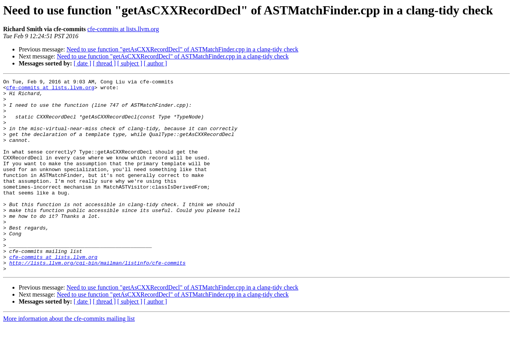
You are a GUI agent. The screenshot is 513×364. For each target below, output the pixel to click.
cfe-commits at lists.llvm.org (123, 29)
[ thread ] (104, 63)
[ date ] (82, 63)
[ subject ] (129, 63)
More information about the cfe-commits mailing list (69, 357)
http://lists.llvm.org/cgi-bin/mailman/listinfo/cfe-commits (97, 300)
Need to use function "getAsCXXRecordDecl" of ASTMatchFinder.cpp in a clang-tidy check (183, 49)
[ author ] (155, 63)
